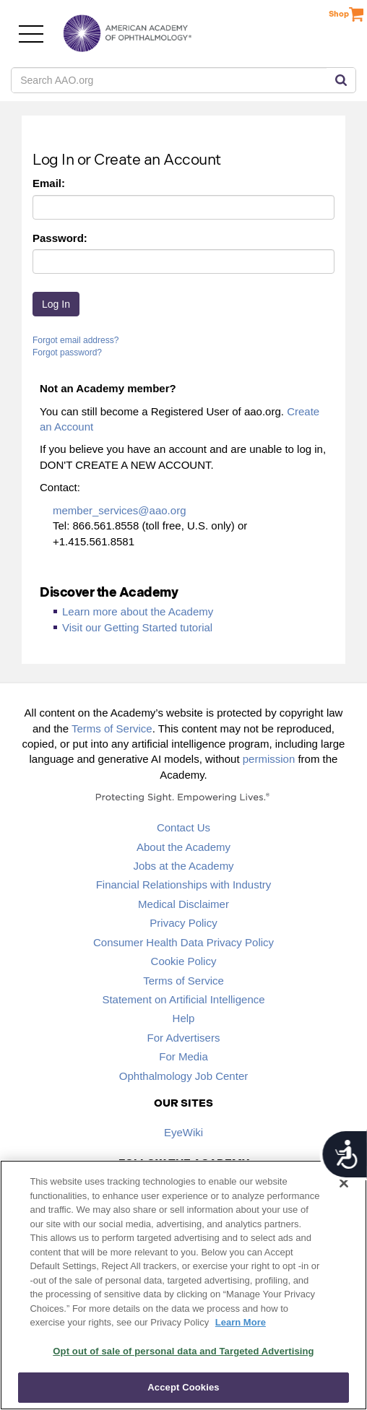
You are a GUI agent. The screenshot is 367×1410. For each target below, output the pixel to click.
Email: (49, 183)
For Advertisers (183, 1037)
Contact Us (183, 827)
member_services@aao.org (119, 510)
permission (269, 759)
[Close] (344, 1183)
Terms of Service (112, 728)
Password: (60, 238)
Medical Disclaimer (183, 904)
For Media (183, 1056)
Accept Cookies (183, 1387)
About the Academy (183, 847)
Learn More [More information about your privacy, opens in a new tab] (240, 1322)
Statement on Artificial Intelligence (183, 999)
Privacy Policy (183, 923)
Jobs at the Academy (183, 866)
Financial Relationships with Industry (184, 884)
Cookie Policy (184, 961)
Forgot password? (67, 352)
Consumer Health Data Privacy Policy (183, 942)
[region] (183, 1285)
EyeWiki (183, 1132)
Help (184, 1018)
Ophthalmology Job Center (183, 1076)
